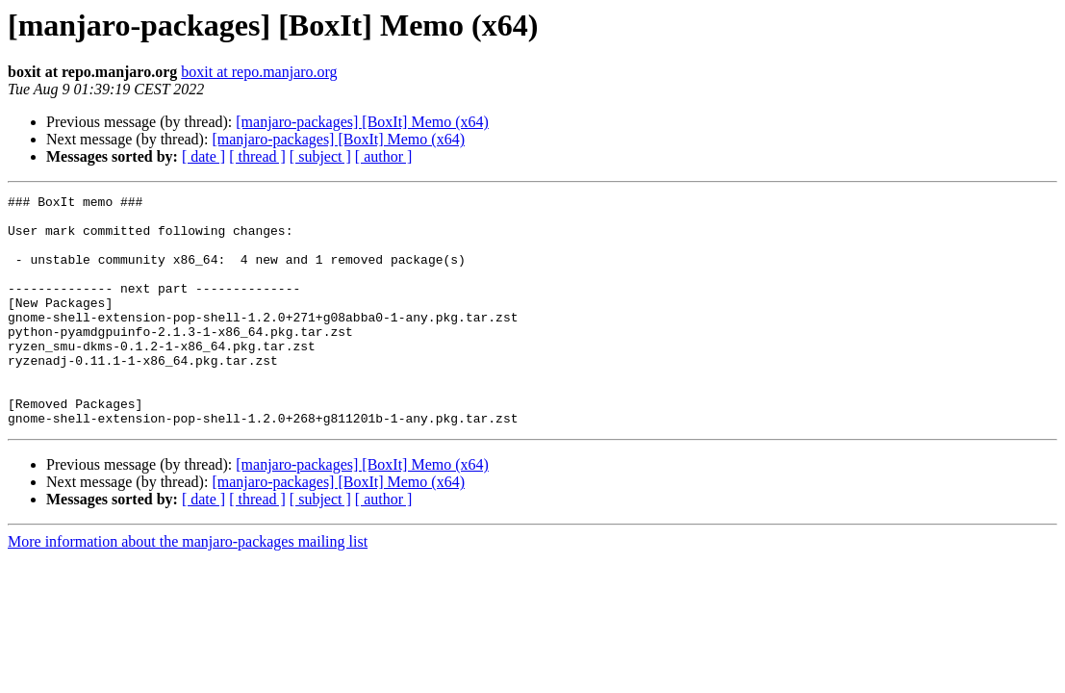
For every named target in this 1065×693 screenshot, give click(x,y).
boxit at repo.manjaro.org (259, 72)
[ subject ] (320, 156)
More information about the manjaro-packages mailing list (188, 587)
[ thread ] (257, 156)
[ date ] (203, 156)
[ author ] (384, 156)
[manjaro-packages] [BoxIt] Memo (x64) (362, 122)
